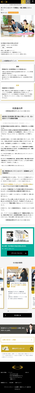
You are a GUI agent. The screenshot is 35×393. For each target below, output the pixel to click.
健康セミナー (13, 379)
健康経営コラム (4, 382)
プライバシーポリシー (8, 387)
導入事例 (11, 382)
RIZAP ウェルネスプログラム (16, 377)
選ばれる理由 (3, 372)
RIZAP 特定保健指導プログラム (16, 375)
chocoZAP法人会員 (14, 374)
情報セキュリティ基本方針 (25, 387)
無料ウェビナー (18, 382)
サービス (10, 372)
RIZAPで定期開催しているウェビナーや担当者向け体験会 (18, 184)
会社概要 (16, 387)
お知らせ (27, 372)
